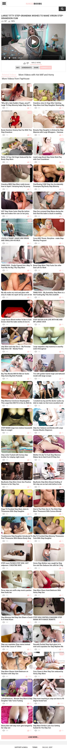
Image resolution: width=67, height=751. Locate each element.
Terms (34, 747)
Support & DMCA (21, 747)
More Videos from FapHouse (15, 78)
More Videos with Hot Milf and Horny (36, 74)
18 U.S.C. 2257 (47, 747)
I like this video (24, 63)
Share (36, 67)
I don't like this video (27, 63)
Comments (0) (46, 67)
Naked (34, 3)
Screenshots (27, 67)
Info (17, 67)
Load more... (33, 737)
